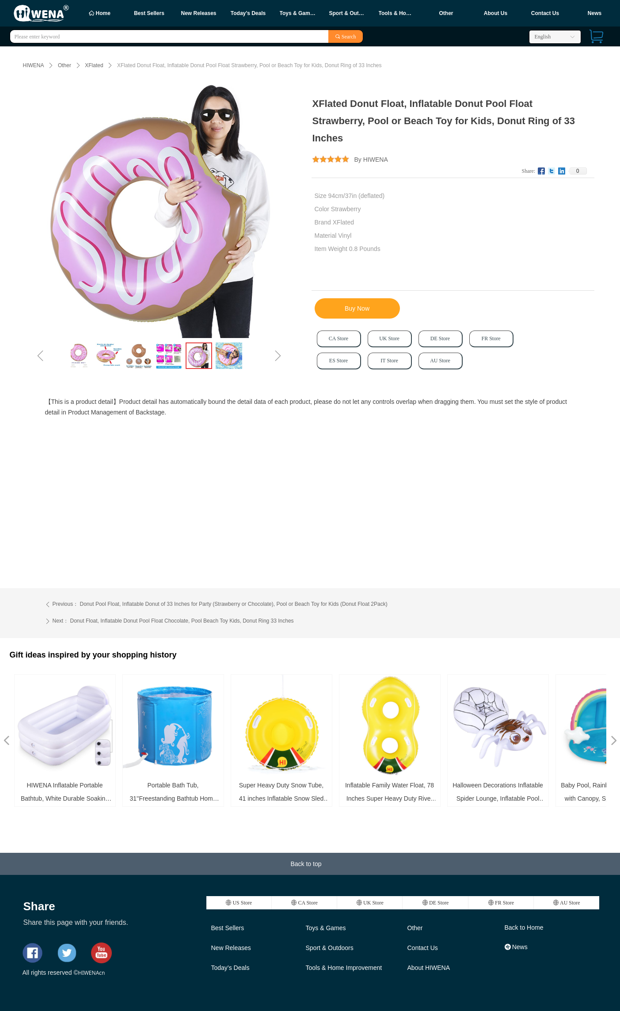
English (543, 37)
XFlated (94, 65)
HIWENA (33, 65)
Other (64, 65)
